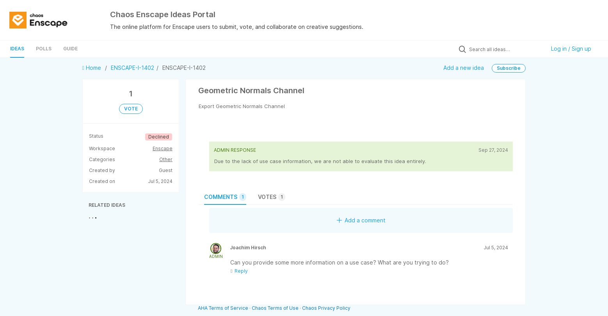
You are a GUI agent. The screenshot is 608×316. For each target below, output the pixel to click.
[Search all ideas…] (505, 49)
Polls (44, 48)
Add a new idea (463, 67)
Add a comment (361, 220)
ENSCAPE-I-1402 (132, 67)
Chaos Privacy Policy (326, 308)
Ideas (17, 48)
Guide (70, 48)
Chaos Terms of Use (275, 308)
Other (165, 159)
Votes (271, 197)
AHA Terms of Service (223, 308)
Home (92, 67)
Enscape (162, 148)
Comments (225, 197)
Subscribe (509, 68)
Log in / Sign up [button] (571, 48)
